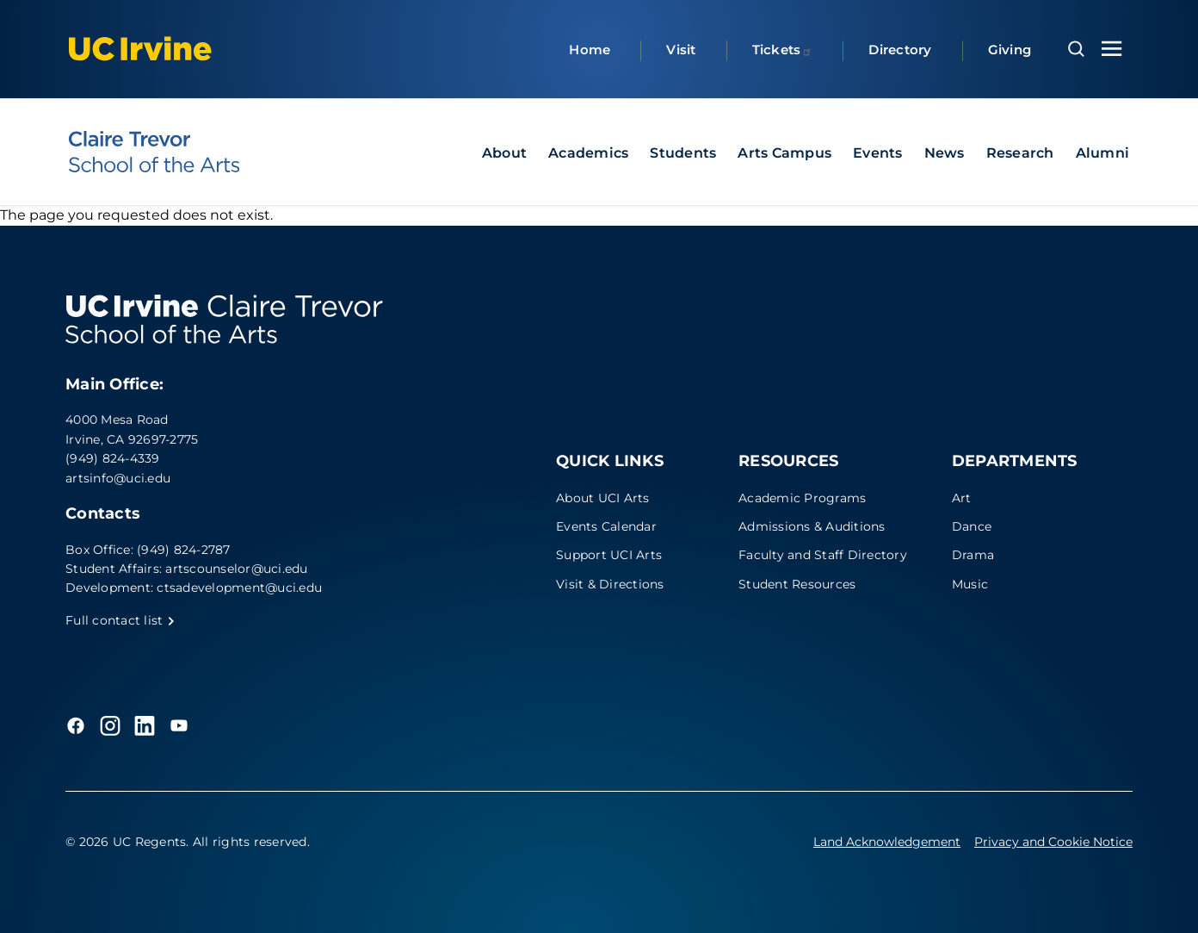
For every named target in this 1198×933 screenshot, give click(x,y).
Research (1020, 153)
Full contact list (120, 620)
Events (878, 153)
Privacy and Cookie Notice (1053, 841)
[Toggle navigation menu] (1112, 49)
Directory (899, 49)
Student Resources (796, 584)
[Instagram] (110, 725)
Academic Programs (802, 498)
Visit (680, 49)
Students (683, 153)
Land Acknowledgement (886, 841)
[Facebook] (75, 725)
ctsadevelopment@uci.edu (239, 587)
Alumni (1103, 153)
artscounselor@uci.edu (236, 568)
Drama (973, 555)
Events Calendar (606, 526)
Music (970, 584)
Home (589, 49)
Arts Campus (784, 153)
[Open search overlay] (1076, 49)
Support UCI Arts (609, 555)
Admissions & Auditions (812, 526)
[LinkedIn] (144, 725)
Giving (1010, 49)
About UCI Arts (603, 498)
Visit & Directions (610, 584)
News (944, 153)
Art (962, 498)
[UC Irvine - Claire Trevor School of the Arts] (154, 151)
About (504, 153)
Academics (588, 153)
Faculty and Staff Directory (822, 555)
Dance (971, 526)
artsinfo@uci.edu (117, 478)
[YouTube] (179, 725)
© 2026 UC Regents (125, 841)
